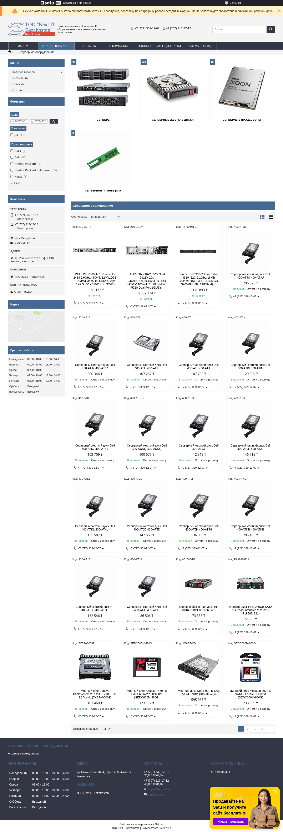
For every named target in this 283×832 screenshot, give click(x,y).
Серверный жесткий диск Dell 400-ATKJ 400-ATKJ (95, 447)
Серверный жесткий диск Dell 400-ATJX (198, 447)
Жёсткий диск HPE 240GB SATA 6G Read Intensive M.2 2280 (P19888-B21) (250, 610)
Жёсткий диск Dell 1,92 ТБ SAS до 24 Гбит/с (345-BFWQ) (199, 692)
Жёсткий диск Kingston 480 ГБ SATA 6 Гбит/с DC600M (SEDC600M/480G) (146, 694)
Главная (23, 46)
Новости (18, 84)
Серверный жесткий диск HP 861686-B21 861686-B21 (198, 608)
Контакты (89, 46)
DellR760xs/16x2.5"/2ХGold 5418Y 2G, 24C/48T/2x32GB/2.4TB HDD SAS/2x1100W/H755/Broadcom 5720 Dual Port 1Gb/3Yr (146, 281)
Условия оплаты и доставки (159, 46)
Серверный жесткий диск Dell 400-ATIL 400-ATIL (147, 366)
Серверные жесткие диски (172, 119)
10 (262, 729)
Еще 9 (18, 183)
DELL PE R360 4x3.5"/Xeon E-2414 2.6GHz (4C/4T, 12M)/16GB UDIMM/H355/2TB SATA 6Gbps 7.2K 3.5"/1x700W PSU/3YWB (94, 279)
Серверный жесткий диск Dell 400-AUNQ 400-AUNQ (147, 447)
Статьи (17, 90)
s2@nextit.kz (22, 243)
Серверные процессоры (242, 119)
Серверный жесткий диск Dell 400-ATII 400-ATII (198, 366)
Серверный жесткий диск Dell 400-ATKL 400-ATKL (95, 527)
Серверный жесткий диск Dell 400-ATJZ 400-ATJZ (95, 366)
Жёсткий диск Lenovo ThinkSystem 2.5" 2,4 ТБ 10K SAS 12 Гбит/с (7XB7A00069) (95, 694)
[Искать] (271, 29)
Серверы (103, 119)
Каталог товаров (55, 46)
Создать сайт (71, 2)
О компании (118, 46)
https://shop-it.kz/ (25, 238)
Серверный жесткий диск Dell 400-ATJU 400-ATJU (250, 276)
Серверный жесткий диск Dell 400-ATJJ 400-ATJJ (147, 608)
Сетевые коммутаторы (25, 753)
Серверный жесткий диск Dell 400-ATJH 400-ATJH (198, 527)
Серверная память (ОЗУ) (103, 190)
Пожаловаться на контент (156, 828)
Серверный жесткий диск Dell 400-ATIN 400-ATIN (250, 366)
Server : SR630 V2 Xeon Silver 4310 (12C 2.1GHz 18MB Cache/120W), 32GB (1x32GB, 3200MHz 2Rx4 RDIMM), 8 (199, 279)
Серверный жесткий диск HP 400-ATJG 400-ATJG (95, 608)
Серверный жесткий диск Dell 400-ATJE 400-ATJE (250, 447)
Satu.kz (159, 824)
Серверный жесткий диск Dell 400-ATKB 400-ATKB (250, 527)
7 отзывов (235, 2)
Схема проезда (200, 46)
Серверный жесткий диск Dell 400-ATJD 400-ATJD (147, 527)
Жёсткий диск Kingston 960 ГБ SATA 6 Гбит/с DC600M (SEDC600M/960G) (250, 694)
